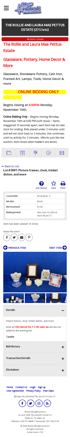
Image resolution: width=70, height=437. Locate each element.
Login (32, 387)
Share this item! (11, 231)
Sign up (42, 387)
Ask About (41, 185)
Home (10, 387)
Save (53, 185)
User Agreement (15, 390)
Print (62, 185)
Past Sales (48, 390)
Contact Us (21, 387)
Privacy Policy (33, 390)
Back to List (10, 166)
